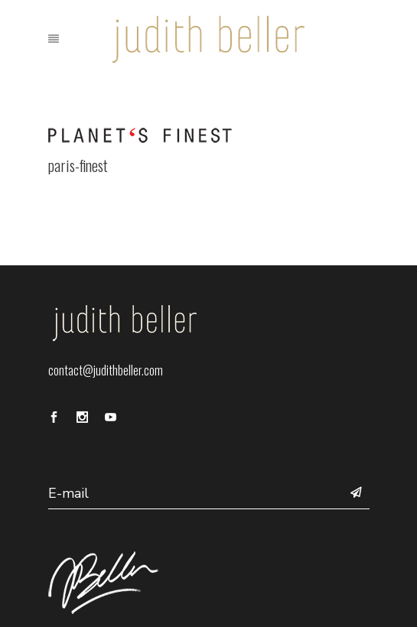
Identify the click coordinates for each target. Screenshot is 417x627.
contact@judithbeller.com (105, 370)
